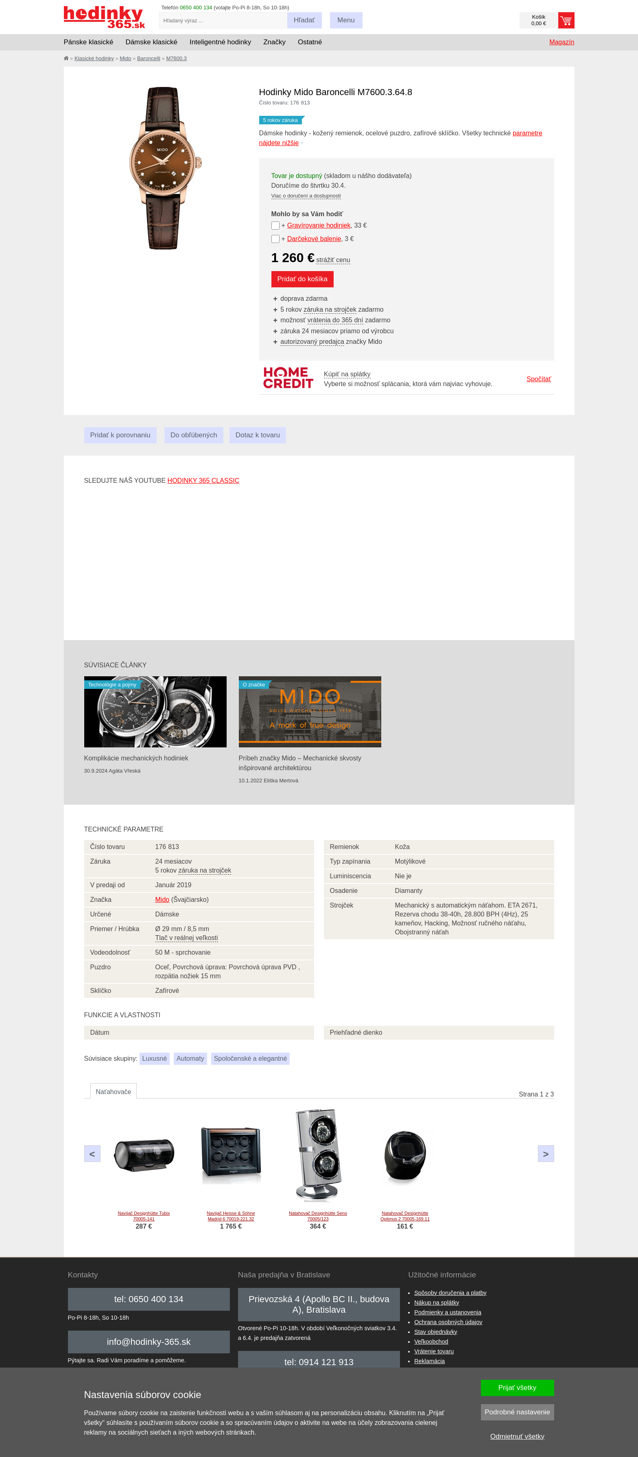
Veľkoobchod (431, 1341)
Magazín (561, 42)
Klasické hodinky (94, 58)
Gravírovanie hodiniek (319, 225)
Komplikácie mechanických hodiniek (136, 758)
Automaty (190, 1058)
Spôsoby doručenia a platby (450, 1293)
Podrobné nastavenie (517, 1412)
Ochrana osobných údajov (448, 1322)
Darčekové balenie (314, 238)
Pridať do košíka (302, 279)
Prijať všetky (517, 1388)
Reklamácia (429, 1361)
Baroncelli (148, 58)
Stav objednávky (435, 1332)
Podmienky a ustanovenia (447, 1312)
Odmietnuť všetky (517, 1436)
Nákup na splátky (436, 1302)
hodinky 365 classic (204, 480)
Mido (125, 58)
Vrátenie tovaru (434, 1351)
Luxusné (154, 1058)
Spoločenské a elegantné (250, 1058)
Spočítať (539, 379)
